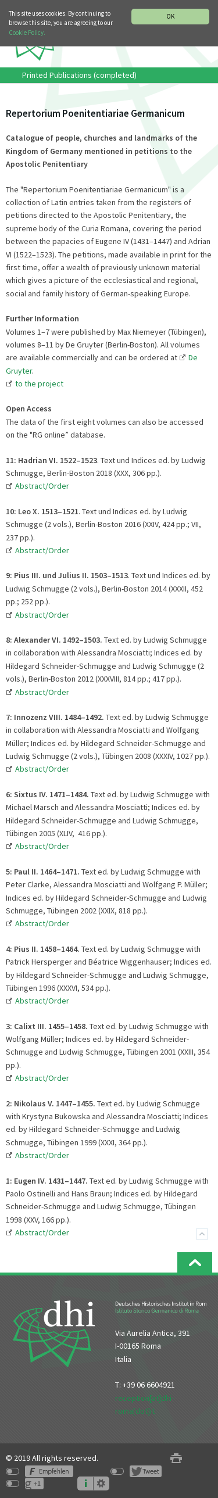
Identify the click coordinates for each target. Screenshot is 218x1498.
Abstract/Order (42, 692)
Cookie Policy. (27, 32)
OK (170, 16)
